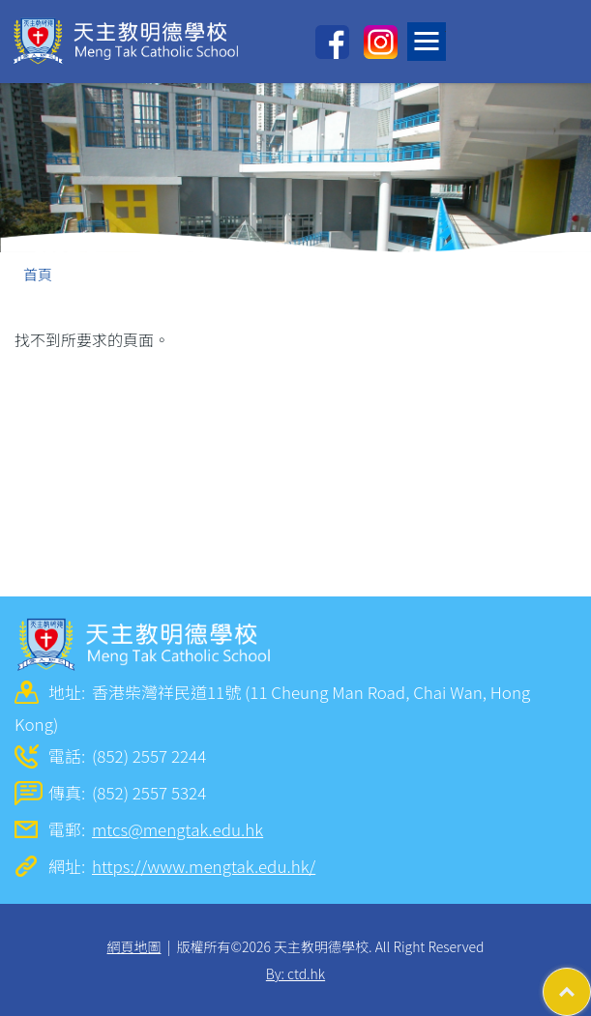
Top (590, 982)
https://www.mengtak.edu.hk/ (203, 866)
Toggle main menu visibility (430, 35)
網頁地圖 (134, 946)
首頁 (37, 274)
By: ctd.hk (295, 973)
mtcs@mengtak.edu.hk (177, 829)
